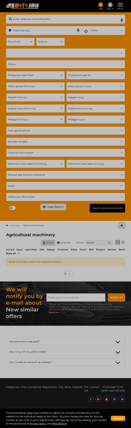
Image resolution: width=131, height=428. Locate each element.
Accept (118, 418)
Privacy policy (38, 423)
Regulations (59, 423)
